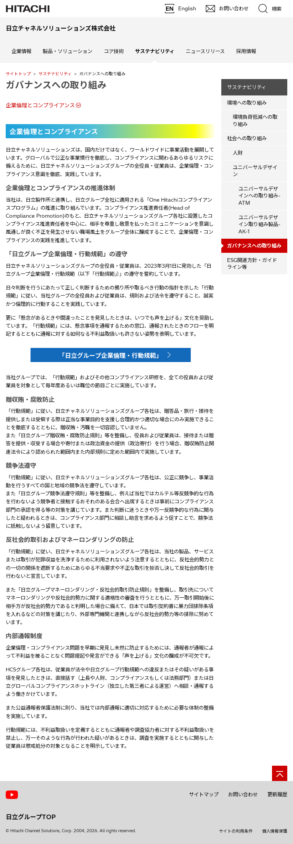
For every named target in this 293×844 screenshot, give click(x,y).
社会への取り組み (247, 138)
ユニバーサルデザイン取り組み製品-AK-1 (259, 224)
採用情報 (246, 51)
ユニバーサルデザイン (255, 171)
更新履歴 (277, 794)
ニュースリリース (205, 51)
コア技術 (114, 51)
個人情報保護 (274, 831)
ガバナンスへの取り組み (56, 85)
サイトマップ (204, 794)
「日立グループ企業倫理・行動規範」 (110, 355)
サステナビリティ (55, 73)
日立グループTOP (31, 817)
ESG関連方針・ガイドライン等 (252, 263)
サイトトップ (18, 73)
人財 (238, 153)
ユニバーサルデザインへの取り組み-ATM (259, 196)
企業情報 (21, 51)
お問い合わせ (243, 794)
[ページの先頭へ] (279, 773)
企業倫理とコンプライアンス (40, 105)
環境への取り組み (247, 103)
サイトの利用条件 (236, 831)
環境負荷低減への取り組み (255, 120)
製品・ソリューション (67, 51)
